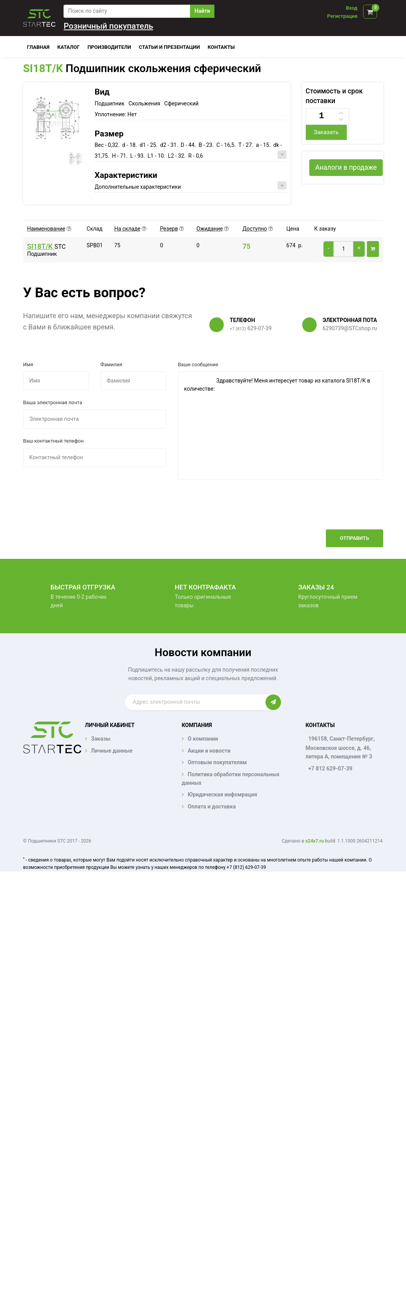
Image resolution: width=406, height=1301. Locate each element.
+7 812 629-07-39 (330, 768)
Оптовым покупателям (217, 762)
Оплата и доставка (212, 806)
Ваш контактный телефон (53, 441)
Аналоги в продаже (346, 167)
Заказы (100, 739)
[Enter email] (195, 702)
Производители (109, 47)
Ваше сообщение (198, 364)
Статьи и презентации (169, 47)
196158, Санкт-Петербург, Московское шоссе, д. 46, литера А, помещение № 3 (340, 748)
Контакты (221, 47)
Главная (38, 47)
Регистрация (342, 16)
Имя (28, 364)
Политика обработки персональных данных (231, 778)
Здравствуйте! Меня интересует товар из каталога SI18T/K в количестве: (280, 425)
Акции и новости (209, 751)
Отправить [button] (354, 538)
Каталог (68, 47)
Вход (352, 8)
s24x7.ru (314, 841)
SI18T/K (43, 68)
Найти (202, 11)
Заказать (325, 132)
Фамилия (111, 364)
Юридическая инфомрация (222, 794)
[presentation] (324, 510)
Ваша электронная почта (52, 402)
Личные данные (111, 751)
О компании (203, 739)
